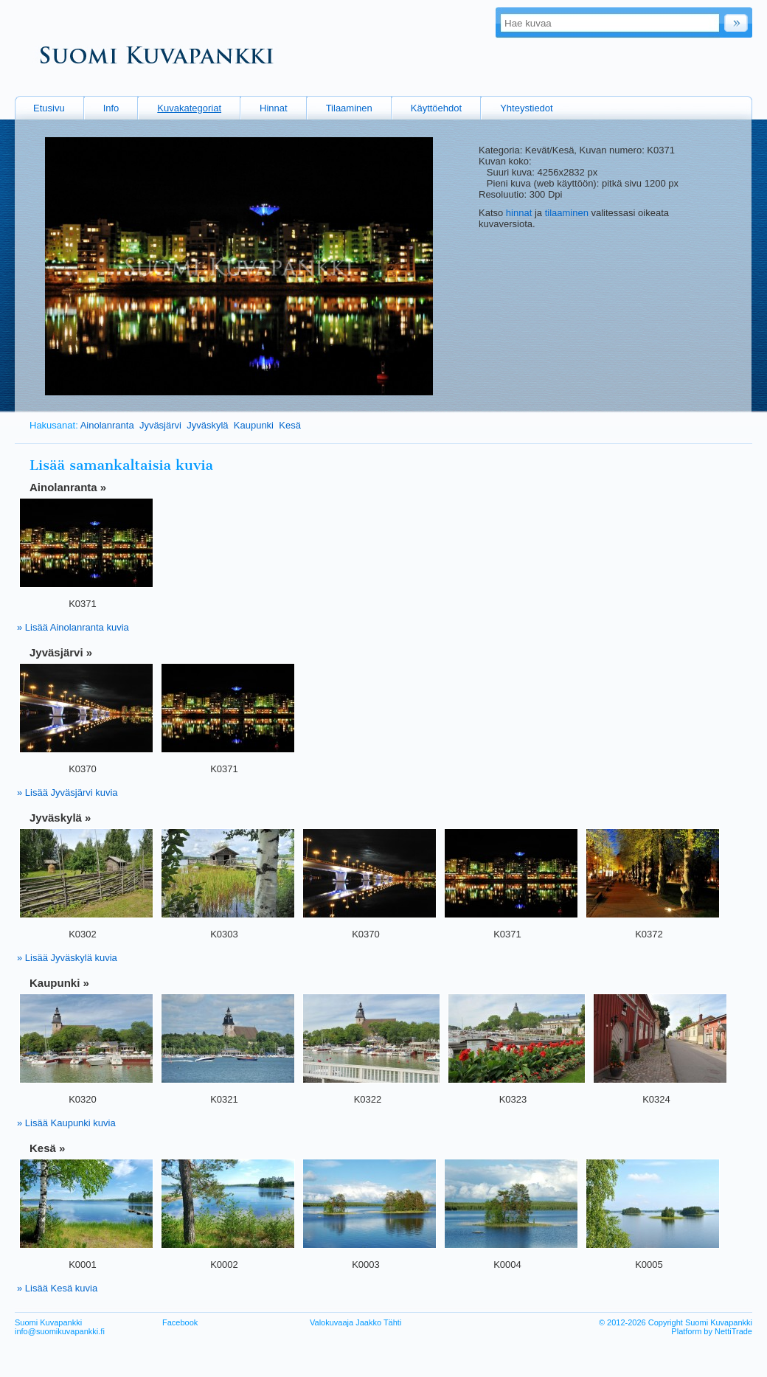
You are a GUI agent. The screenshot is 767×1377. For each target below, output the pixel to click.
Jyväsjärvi (160, 425)
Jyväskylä (207, 425)
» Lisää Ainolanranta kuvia (73, 627)
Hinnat (274, 108)
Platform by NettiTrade (711, 1331)
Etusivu (49, 108)
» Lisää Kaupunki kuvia (66, 1122)
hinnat (519, 212)
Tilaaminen (349, 108)
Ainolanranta (107, 425)
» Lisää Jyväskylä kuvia (67, 957)
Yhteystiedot (526, 108)
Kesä (290, 425)
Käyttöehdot (436, 108)
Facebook (180, 1322)
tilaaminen (567, 212)
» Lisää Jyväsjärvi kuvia (67, 792)
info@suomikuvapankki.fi (60, 1331)
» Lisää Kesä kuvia (57, 1288)
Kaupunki (254, 425)
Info (111, 108)
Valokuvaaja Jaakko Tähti (355, 1322)
